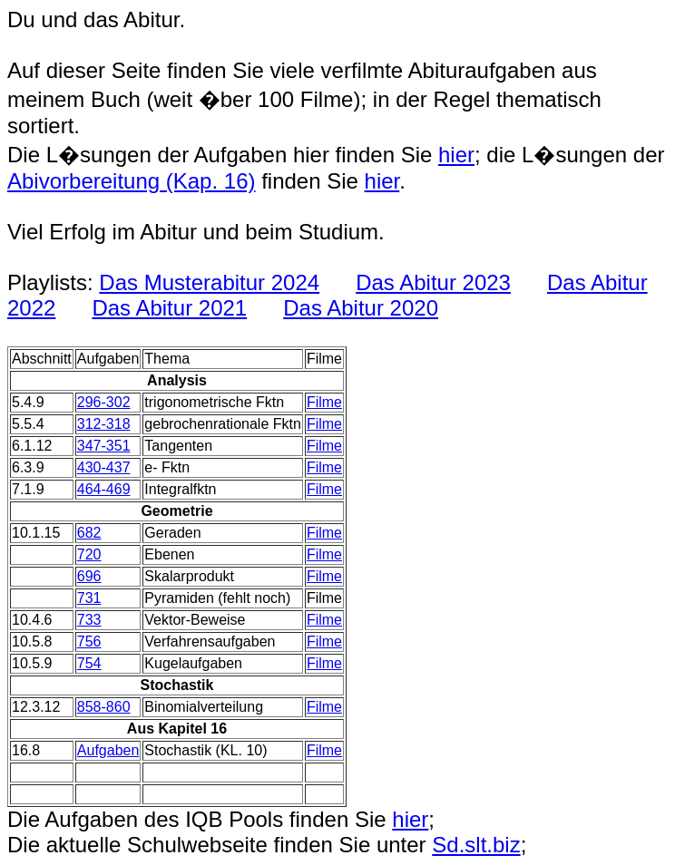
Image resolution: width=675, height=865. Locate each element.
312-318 (104, 424)
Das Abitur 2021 (169, 308)
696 (89, 576)
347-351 (104, 445)
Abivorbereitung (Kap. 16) (131, 181)
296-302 (104, 402)
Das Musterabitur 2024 (209, 282)
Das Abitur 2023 (433, 282)
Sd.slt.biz (476, 844)
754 (89, 663)
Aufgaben (108, 750)
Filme (324, 402)
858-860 (104, 706)
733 (89, 619)
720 (89, 554)
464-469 (104, 489)
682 (89, 532)
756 (89, 641)
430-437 (104, 467)
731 (89, 598)
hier (456, 154)
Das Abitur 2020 (360, 308)
